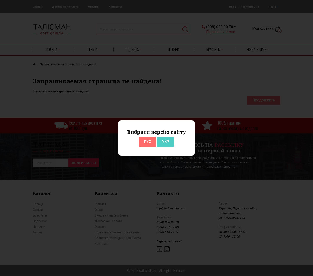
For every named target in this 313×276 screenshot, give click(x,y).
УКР (165, 142)
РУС (147, 142)
